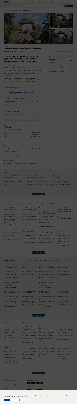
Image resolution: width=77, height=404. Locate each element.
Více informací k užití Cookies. (20, 396)
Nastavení (22, 400)
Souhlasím (7, 400)
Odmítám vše (15, 400)
